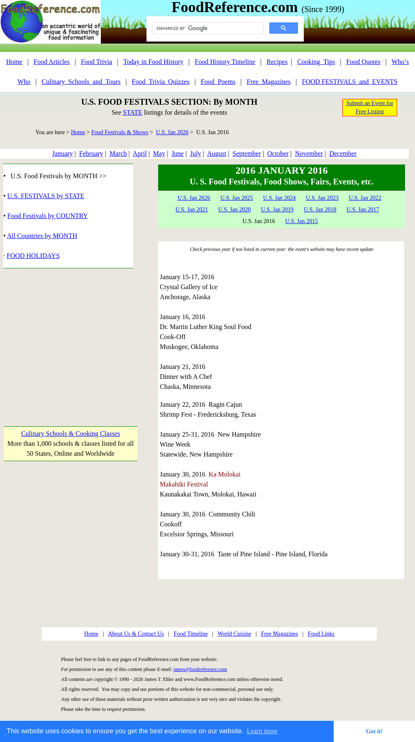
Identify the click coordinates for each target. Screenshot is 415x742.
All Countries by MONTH (42, 235)
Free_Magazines (269, 81)
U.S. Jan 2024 (279, 198)
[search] (207, 28)
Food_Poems (218, 81)
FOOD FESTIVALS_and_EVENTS (350, 81)
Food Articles (52, 61)
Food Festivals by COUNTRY (47, 215)
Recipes (277, 61)
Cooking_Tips (316, 61)
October (278, 153)
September (246, 153)
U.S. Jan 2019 (277, 209)
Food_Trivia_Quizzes (161, 81)
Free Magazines (279, 634)
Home (14, 61)
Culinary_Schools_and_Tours (81, 81)
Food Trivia (96, 61)
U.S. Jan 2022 (365, 198)
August (216, 153)
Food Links (321, 634)
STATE (132, 112)
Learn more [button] (262, 731)
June (177, 153)
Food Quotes (363, 61)
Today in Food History (153, 61)
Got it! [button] (374, 731)
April (140, 153)
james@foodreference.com (200, 669)
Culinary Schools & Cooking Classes (70, 433)
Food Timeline (191, 634)
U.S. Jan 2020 (234, 209)
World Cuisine (234, 634)
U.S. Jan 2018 (320, 209)
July (195, 153)
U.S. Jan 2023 (322, 198)
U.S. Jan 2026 (172, 132)
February (91, 153)
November (309, 153)
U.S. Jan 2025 (236, 198)
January (62, 153)
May (159, 153)
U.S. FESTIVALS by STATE (46, 195)
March (118, 153)
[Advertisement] (70, 339)
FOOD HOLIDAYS (33, 255)
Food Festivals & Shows (119, 132)
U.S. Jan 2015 (301, 221)
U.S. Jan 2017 (363, 209)
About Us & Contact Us (136, 634)
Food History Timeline (225, 61)
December (342, 153)
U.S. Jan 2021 (192, 209)
